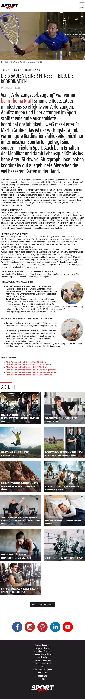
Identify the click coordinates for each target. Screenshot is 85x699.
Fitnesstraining (31, 70)
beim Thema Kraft (17, 100)
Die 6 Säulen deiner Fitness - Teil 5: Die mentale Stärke (31, 372)
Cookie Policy (42, 657)
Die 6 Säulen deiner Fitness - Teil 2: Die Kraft (26, 367)
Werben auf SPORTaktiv (42, 660)
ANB (42, 666)
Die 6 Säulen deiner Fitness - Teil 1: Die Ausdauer (28, 365)
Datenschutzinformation (42, 651)
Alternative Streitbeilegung (42, 670)
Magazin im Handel (42, 648)
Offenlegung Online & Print (42, 663)
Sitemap (43, 679)
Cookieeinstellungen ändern (42, 654)
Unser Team (42, 673)
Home (4, 70)
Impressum (42, 676)
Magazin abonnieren (42, 645)
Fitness (14, 70)
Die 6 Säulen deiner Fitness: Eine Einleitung (26, 362)
